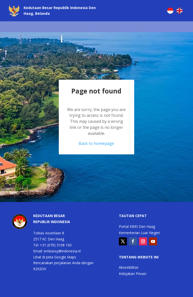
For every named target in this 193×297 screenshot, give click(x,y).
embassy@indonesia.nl (62, 251)
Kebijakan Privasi (132, 274)
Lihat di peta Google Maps (54, 257)
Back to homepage (96, 143)
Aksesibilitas (128, 268)
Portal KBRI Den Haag (137, 227)
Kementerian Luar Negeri (139, 233)
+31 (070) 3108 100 (56, 245)
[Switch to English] (179, 11)
